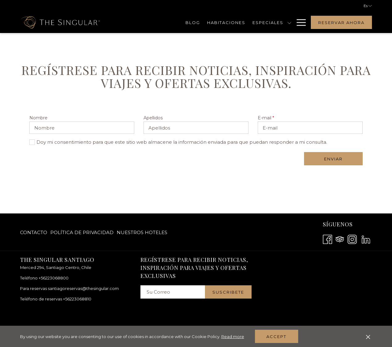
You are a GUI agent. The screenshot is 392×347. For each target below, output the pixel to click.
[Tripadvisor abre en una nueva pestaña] (339, 238)
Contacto (33, 232)
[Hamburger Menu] (299, 22)
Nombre (38, 118)
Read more (232, 336)
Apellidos (153, 118)
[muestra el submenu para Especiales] (289, 22)
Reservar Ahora (341, 22)
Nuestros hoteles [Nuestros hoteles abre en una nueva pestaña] (142, 234)
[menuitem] (34, 232)
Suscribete (228, 292)
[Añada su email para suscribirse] (172, 292)
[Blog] (193, 22)
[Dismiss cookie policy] (368, 337)
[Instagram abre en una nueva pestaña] (352, 238)
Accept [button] (276, 336)
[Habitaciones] (226, 22)
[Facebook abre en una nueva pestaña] (327, 238)
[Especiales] (268, 22)
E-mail (266, 118)
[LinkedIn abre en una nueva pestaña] (366, 238)
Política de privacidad (82, 232)
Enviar (333, 158)
